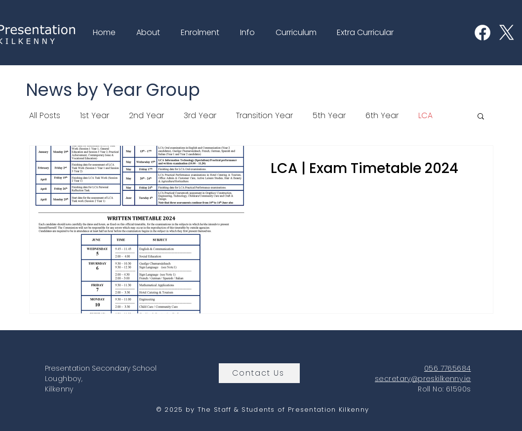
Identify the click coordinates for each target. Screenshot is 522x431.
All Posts (44, 115)
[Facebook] (482, 32)
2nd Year (146, 115)
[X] (506, 32)
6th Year (382, 115)
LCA (425, 115)
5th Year (329, 115)
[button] (145, 32)
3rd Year (200, 115)
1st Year (94, 115)
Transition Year (264, 115)
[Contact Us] (259, 373)
